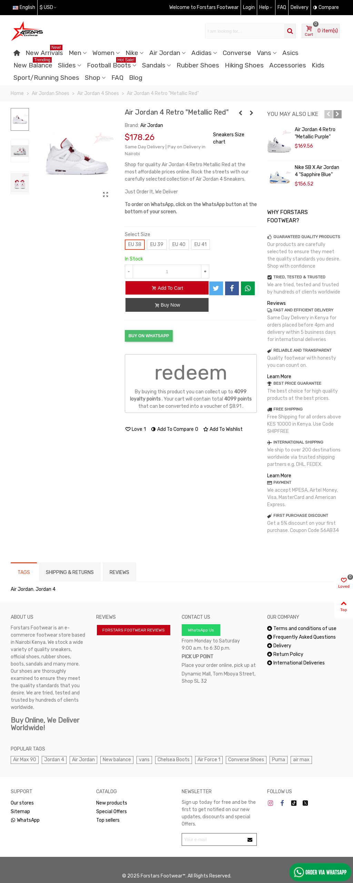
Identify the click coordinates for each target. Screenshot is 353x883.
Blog (135, 78)
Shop (92, 78)
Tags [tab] (24, 572)
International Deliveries (296, 663)
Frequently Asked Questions (301, 637)
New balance (117, 760)
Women (103, 53)
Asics (290, 53)
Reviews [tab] (119, 572)
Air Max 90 (24, 760)
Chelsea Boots (174, 760)
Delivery (279, 645)
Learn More (279, 377)
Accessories (287, 65)
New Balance (32, 64)
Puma (278, 760)
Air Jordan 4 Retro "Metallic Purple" (315, 133)
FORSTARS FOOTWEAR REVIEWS (133, 630)
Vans (264, 53)
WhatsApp (25, 820)
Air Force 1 (209, 760)
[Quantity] (167, 271)
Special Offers (111, 812)
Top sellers (108, 820)
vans (144, 760)
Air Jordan (164, 53)
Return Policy (285, 654)
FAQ (117, 78)
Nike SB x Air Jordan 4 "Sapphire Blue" (317, 171)
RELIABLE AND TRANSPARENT (302, 350)
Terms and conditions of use (301, 628)
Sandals (153, 65)
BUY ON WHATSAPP (149, 335)
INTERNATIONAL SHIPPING (298, 442)
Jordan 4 (46, 589)
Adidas (201, 53)
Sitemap (20, 812)
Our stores (22, 803)
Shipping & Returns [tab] (70, 572)
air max (301, 760)
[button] (328, 114)
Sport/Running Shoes (46, 78)
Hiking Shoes (244, 65)
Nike (131, 53)
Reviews (276, 303)
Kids (318, 65)
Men (75, 53)
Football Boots (111, 64)
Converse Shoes (246, 760)
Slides (67, 65)
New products (111, 803)
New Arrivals (44, 52)
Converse (237, 53)
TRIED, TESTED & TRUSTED (299, 277)
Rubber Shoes (197, 65)
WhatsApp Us (201, 630)
